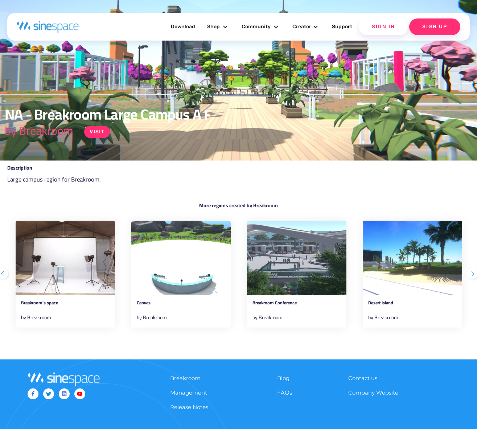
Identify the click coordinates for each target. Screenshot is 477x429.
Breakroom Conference (286, 305)
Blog (283, 387)
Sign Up (434, 27)
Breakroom (185, 387)
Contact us (362, 387)
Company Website (373, 401)
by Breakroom (39, 130)
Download (183, 27)
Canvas (147, 305)
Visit (98, 132)
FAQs (284, 401)
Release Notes (189, 416)
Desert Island (387, 305)
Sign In (383, 27)
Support (342, 27)
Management (188, 401)
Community (261, 26)
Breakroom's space (49, 305)
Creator (306, 26)
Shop (218, 26)
